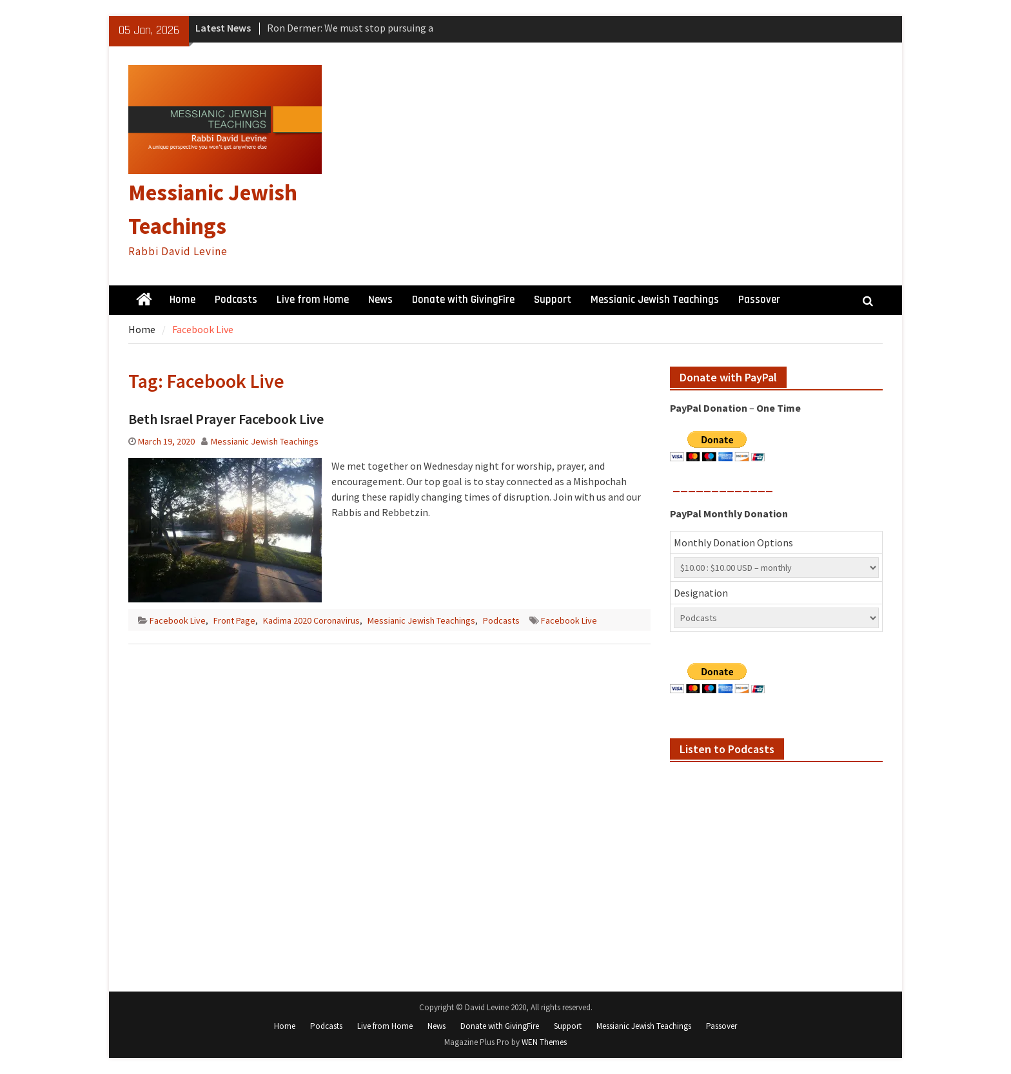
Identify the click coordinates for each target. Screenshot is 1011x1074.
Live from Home (313, 299)
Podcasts (236, 299)
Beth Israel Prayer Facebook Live (226, 419)
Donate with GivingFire (463, 299)
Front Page (234, 620)
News (380, 299)
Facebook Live (178, 620)
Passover (759, 299)
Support (552, 299)
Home (182, 299)
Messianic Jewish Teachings (655, 299)
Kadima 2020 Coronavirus (311, 620)
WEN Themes (544, 1042)
